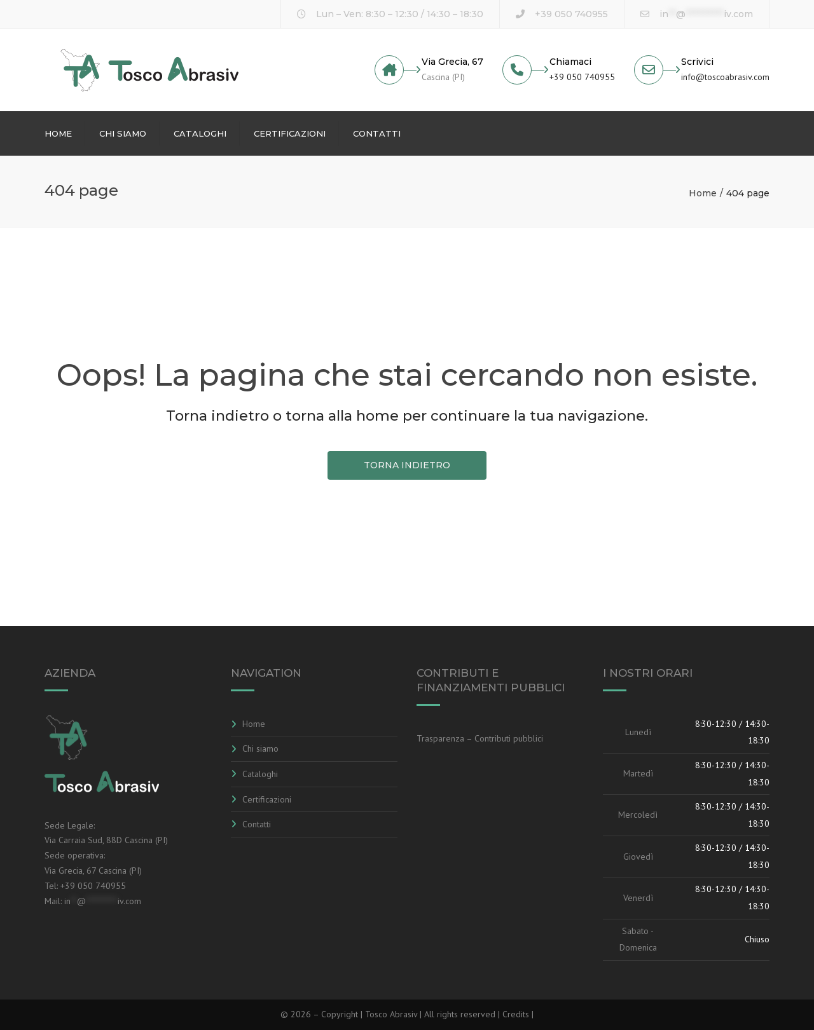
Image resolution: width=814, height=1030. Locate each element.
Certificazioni (290, 133)
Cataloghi (200, 133)
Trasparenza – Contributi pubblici (480, 738)
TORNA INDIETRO (407, 465)
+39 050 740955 (571, 14)
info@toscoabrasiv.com (725, 77)
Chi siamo (122, 133)
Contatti (377, 133)
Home (58, 133)
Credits (517, 1014)
